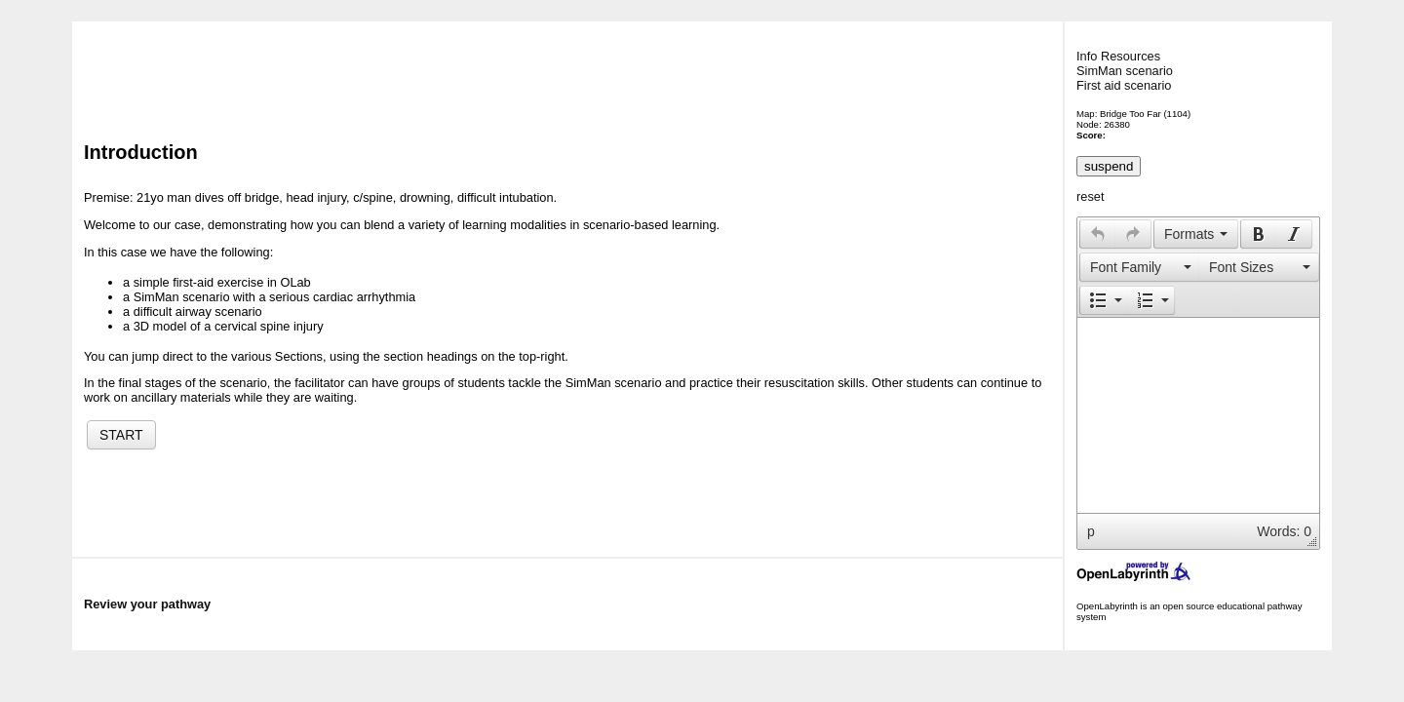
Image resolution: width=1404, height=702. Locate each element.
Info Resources (1118, 56)
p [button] (1091, 531)
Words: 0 (1284, 531)
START (121, 435)
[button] (1097, 234)
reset (1090, 196)
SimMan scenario (1124, 70)
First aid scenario (1123, 85)
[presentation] (1097, 234)
